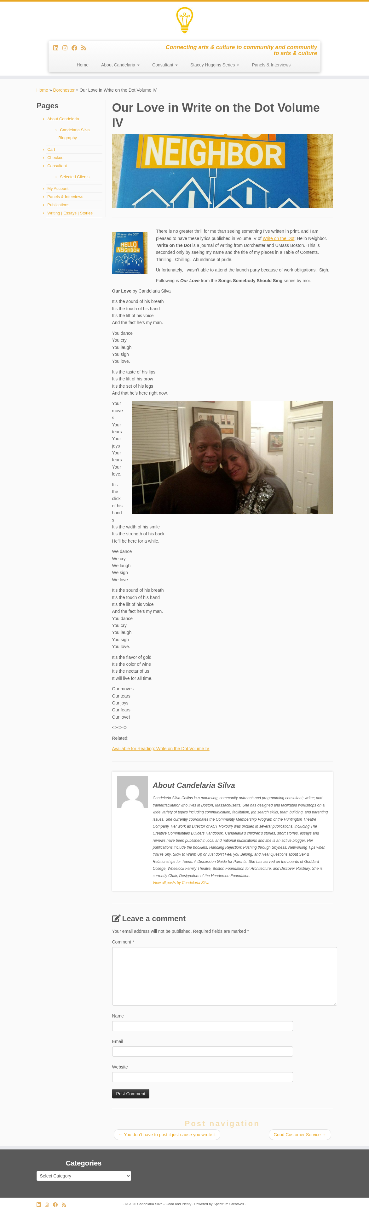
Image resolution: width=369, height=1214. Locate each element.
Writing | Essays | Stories (70, 213)
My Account (57, 188)
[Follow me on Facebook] (76, 48)
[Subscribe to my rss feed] (85, 48)
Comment (123, 941)
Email (117, 1041)
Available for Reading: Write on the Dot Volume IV (161, 748)
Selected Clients (74, 176)
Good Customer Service (300, 1134)
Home (83, 64)
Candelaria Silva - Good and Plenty (164, 1204)
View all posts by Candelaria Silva (183, 883)
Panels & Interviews (271, 64)
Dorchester (63, 90)
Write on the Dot (278, 238)
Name (118, 1015)
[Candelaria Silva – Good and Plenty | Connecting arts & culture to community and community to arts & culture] (184, 20)
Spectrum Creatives (229, 1204)
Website (120, 1066)
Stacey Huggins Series (214, 64)
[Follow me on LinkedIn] (57, 48)
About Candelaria (120, 64)
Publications (58, 204)
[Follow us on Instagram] (67, 48)
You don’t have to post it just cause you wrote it (167, 1134)
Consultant (165, 64)
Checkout (56, 157)
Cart (51, 149)
